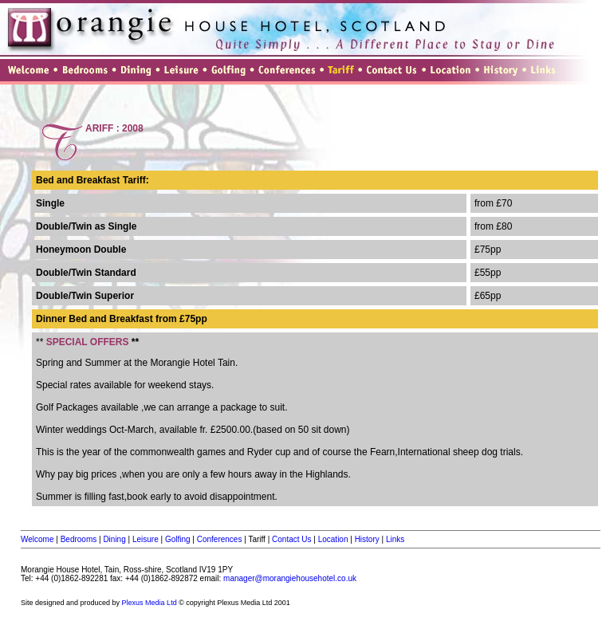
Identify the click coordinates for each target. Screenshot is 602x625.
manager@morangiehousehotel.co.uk (289, 578)
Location (333, 539)
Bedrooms (79, 539)
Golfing (178, 539)
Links (395, 539)
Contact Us (291, 539)
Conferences (219, 539)
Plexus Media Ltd (149, 603)
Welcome (37, 539)
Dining (114, 539)
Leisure (145, 539)
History (367, 539)
